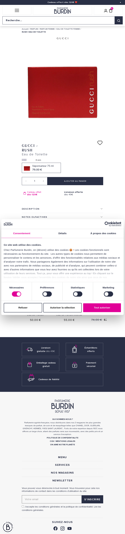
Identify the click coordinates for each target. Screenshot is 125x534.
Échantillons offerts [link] (90, 349)
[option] (42, 193)
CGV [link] (52, 441)
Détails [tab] (62, 233)
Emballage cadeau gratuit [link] (46, 364)
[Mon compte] (106, 11)
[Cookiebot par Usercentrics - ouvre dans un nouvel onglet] (107, 223)
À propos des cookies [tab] (103, 233)
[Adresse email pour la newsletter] (62, 499)
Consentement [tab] (21, 233)
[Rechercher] (119, 20)
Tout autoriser (102, 307)
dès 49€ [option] (83, 193)
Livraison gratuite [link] (46, 349)
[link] (55, 528)
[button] (17, 11)
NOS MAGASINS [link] (62, 472)
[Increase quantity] (43, 181)
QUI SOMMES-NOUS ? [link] (62, 419)
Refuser (23, 307)
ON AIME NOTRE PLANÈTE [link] (62, 444)
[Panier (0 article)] (110, 11)
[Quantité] (34, 181)
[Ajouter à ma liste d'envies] (100, 143)
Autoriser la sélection (62, 307)
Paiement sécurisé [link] (91, 364)
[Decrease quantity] (26, 181)
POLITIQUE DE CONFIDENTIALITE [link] (62, 438)
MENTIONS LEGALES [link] (65, 441)
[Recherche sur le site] (62, 20)
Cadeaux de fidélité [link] (48, 379)
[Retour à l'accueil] (62, 11)
